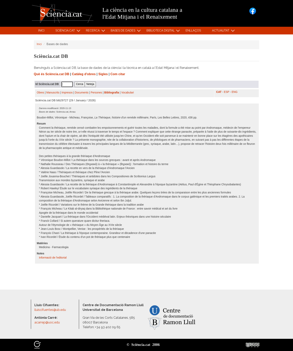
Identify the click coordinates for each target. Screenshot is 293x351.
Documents (81, 92)
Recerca (93, 31)
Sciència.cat (65, 31)
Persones (96, 92)
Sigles (103, 74)
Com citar (118, 74)
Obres (40, 92)
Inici (41, 30)
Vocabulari (127, 92)
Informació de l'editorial (53, 257)
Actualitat (221, 31)
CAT (218, 92)
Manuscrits (52, 92)
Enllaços (193, 30)
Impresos (67, 92)
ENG (235, 92)
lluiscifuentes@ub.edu (50, 310)
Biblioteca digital (161, 31)
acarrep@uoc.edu (47, 322)
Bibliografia (111, 92)
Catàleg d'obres (84, 74)
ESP (226, 92)
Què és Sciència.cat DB (51, 74)
